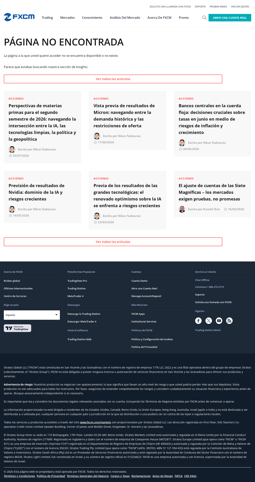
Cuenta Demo (139, 280)
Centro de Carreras (15, 296)
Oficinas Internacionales (18, 288)
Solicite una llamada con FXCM (172, 6)
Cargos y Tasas (120, 476)
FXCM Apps (138, 314)
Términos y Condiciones (19, 476)
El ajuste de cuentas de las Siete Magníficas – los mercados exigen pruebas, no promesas (212, 192)
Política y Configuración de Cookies (152, 339)
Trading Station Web (79, 339)
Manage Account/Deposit (146, 296)
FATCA (178, 476)
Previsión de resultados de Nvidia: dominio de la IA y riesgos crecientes (36, 192)
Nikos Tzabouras (44, 149)
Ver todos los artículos (41, 79)
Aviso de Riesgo (162, 476)
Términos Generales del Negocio (88, 476)
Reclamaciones (141, 476)
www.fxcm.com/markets (95, 422)
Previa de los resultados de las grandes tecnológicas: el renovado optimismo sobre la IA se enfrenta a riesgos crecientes (127, 195)
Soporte (202, 6)
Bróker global (12, 280)
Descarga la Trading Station (84, 314)
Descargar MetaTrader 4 (82, 321)
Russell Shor (211, 209)
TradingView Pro (77, 280)
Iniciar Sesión (242, 6)
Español (10, 315)
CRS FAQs (190, 476)
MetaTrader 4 (75, 296)
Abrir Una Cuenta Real (230, 17)
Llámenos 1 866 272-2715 (209, 287)
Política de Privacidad (144, 347)
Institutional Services (143, 321)
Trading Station (77, 288)
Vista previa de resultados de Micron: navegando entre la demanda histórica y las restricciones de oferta (124, 115)
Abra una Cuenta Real (144, 288)
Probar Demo (220, 6)
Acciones (16, 98)
